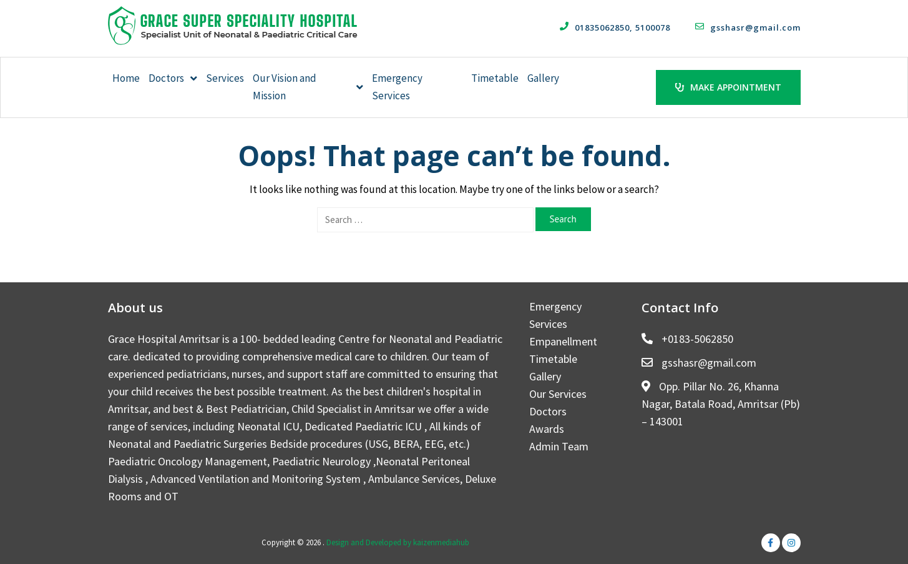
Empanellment (563, 341)
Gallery (543, 78)
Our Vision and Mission (308, 86)
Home (126, 78)
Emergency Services (397, 86)
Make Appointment (728, 86)
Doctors (173, 78)
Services (225, 78)
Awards (546, 428)
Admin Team (558, 445)
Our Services (558, 393)
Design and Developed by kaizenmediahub (397, 542)
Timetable (495, 78)
